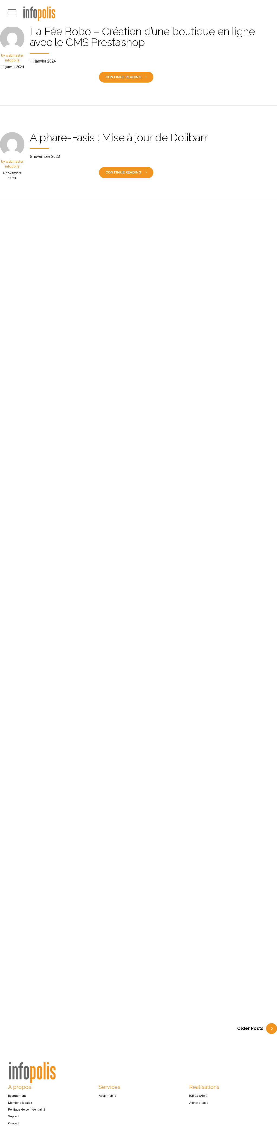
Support (13, 1120)
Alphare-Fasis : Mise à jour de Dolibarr (119, 138)
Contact (13, 1127)
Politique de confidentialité (26, 1113)
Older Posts (250, 1032)
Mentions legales (20, 1106)
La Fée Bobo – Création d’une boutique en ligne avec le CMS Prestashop (142, 36)
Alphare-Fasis (198, 1106)
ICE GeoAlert (198, 1099)
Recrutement (17, 1099)
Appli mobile (107, 1099)
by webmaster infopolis (12, 57)
